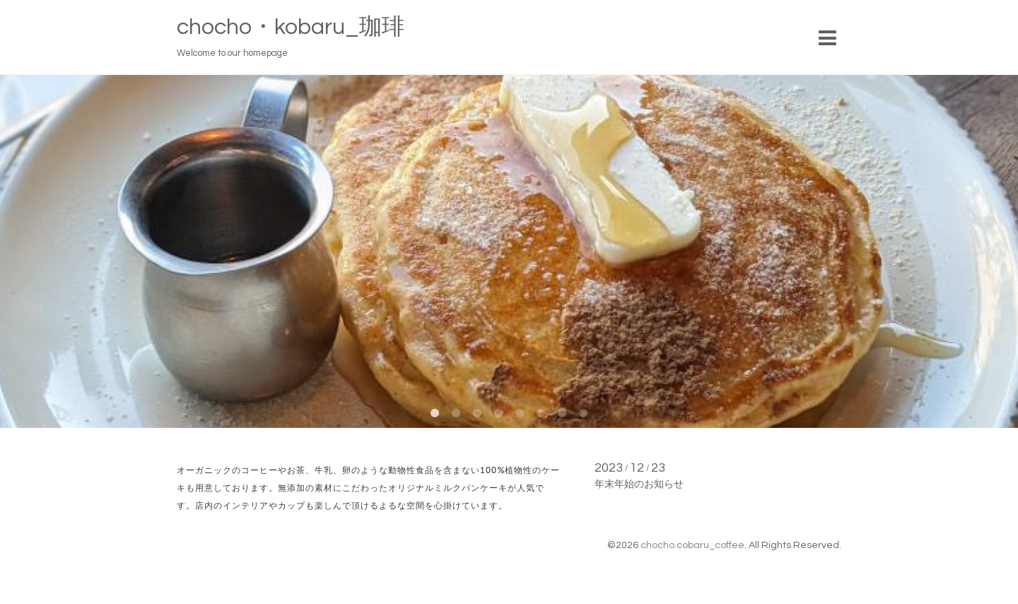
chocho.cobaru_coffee (692, 545)
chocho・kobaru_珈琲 (290, 27)
